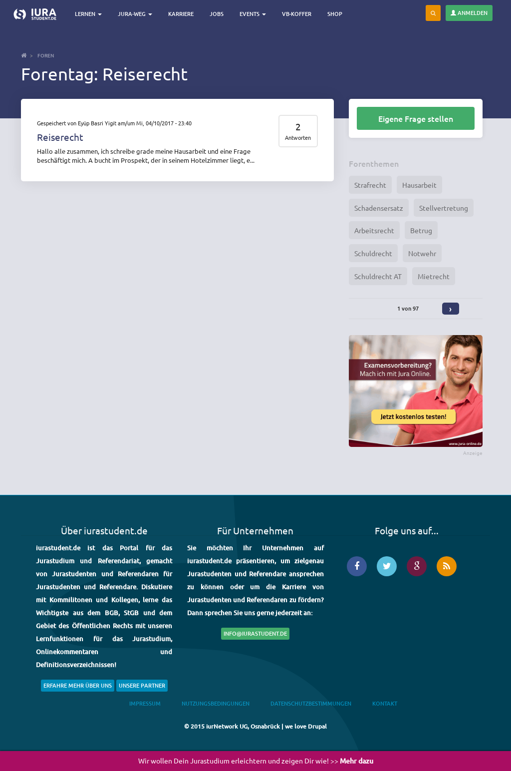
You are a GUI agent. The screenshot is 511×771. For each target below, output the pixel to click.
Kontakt (384, 703)
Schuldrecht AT (378, 276)
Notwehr (422, 253)
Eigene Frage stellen (415, 118)
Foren (45, 55)
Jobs (217, 13)
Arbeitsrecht (374, 230)
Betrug (421, 230)
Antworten (298, 137)
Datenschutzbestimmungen (310, 703)
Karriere (181, 13)
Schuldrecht (373, 253)
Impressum (145, 703)
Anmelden (469, 12)
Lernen (88, 13)
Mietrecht (434, 276)
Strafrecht (370, 184)
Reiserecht (60, 137)
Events (253, 13)
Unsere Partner (142, 685)
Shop (334, 13)
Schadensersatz (378, 207)
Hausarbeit (419, 184)
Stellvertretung (443, 207)
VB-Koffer (296, 13)
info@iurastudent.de (255, 633)
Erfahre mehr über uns (77, 685)
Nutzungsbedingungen (216, 703)
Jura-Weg (135, 13)
